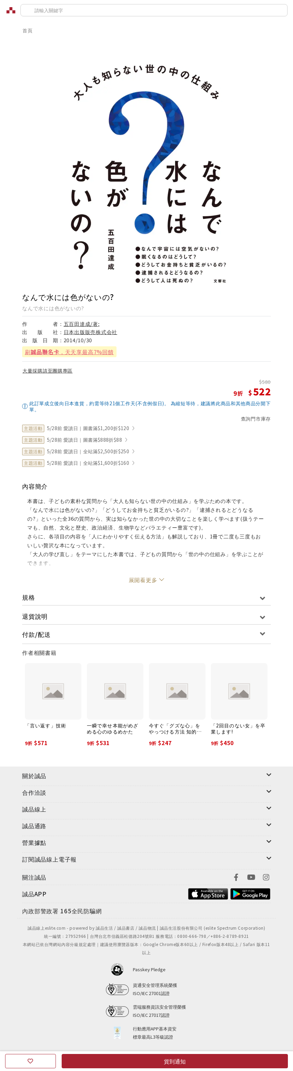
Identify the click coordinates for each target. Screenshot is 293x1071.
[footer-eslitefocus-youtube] (251, 876)
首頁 (27, 30)
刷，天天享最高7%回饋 (69, 352)
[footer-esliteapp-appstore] (208, 893)
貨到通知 (175, 1061)
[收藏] (30, 1061)
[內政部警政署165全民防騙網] (62, 911)
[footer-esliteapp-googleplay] (250, 893)
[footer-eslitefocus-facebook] (236, 876)
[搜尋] (154, 10)
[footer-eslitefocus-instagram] (266, 876)
